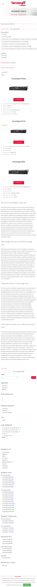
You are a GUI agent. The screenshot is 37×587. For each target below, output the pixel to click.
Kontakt (4, 464)
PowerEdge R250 (7, 492)
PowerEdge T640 (7, 522)
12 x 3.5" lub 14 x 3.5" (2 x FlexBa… (11, 432)
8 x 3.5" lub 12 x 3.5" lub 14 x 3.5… (10, 430)
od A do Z (5, 72)
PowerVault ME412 (7, 548)
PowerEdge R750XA (8, 503)
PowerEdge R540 (7, 477)
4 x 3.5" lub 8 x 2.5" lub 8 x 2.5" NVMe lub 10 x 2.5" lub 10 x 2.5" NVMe (16, 46)
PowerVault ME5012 (7, 539)
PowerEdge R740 (7, 481)
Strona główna (5, 452)
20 (3, 75)
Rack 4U (4, 57)
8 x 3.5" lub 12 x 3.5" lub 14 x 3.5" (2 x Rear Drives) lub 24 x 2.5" (15, 44)
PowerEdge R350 (7, 494)
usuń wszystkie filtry (14, 29)
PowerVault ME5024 (7, 541)
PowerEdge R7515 (18, 121)
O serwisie (4, 458)
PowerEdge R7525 (8, 511)
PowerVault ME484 (7, 552)
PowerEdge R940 (7, 486)
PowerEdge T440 (7, 520)
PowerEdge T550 (7, 532)
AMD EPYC (5, 410)
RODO (4, 456)
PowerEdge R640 (7, 479)
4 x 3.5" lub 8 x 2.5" (6, 36)
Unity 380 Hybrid (6, 557)
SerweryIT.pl (14, 14)
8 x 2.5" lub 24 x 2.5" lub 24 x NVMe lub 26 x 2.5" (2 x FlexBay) (15, 41)
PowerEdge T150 (7, 528)
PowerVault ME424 (7, 550)
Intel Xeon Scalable (7, 412)
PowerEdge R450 (7, 496)
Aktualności (5, 460)
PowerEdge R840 (18, 162)
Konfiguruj (18, 99)
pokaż (33, 377)
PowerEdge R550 (7, 498)
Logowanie (5, 467)
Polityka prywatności (7, 462)
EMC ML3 (4, 565)
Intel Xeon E (5, 408)
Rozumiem (27, 585)
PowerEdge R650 (7, 499)
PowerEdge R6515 (8, 505)
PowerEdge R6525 (8, 507)
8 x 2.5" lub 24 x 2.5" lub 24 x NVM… (11, 428)
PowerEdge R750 (7, 501)
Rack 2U (4, 55)
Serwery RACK (22, 14)
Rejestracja (5, 465)
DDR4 (3, 420)
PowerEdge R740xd (19, 79)
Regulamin (4, 454)
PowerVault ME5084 (7, 543)
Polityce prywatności (6, 580)
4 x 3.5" (4, 34)
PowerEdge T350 (7, 530)
